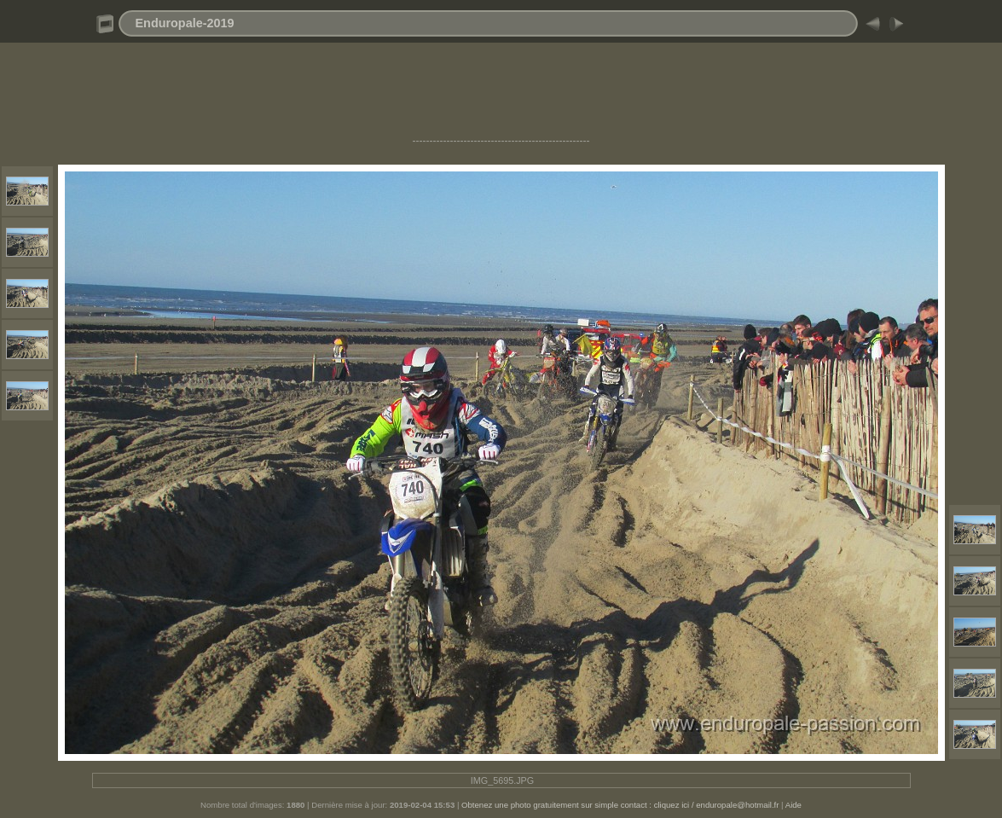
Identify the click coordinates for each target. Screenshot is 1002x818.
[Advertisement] (501, 96)
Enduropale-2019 (185, 23)
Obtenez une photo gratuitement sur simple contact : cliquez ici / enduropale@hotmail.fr (620, 804)
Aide (793, 804)
